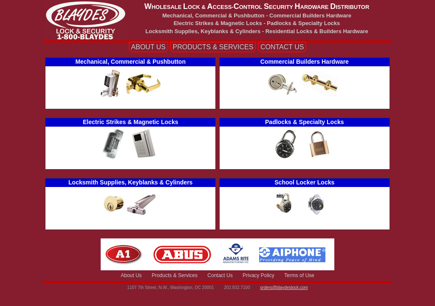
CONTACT (282, 47)
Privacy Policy (258, 275)
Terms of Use (299, 275)
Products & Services (175, 275)
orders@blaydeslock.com (284, 287)
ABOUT (148, 47)
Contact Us (219, 275)
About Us (131, 275)
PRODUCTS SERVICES (212, 47)
